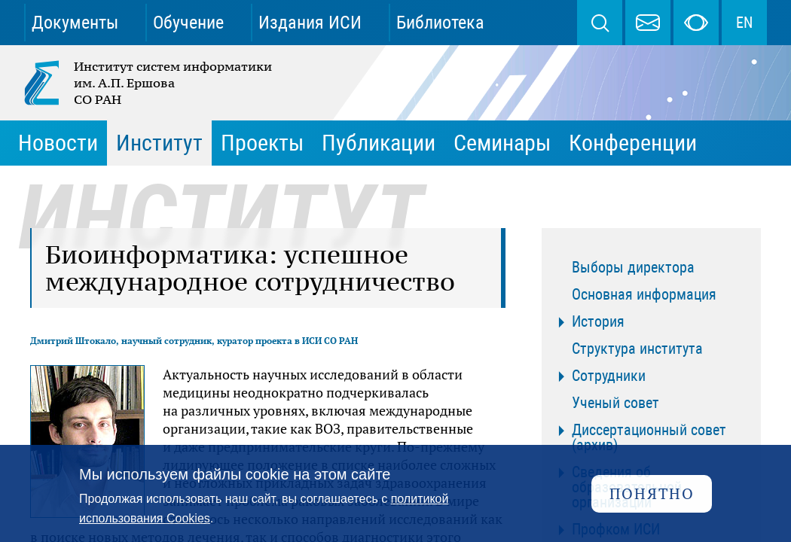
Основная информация (644, 294)
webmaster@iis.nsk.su (647, 22)
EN (744, 23)
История (598, 321)
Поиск (599, 22)
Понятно (652, 493)
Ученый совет (615, 403)
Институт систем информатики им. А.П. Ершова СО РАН (149, 83)
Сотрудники (609, 376)
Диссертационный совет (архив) (649, 437)
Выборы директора (633, 267)
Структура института (637, 349)
